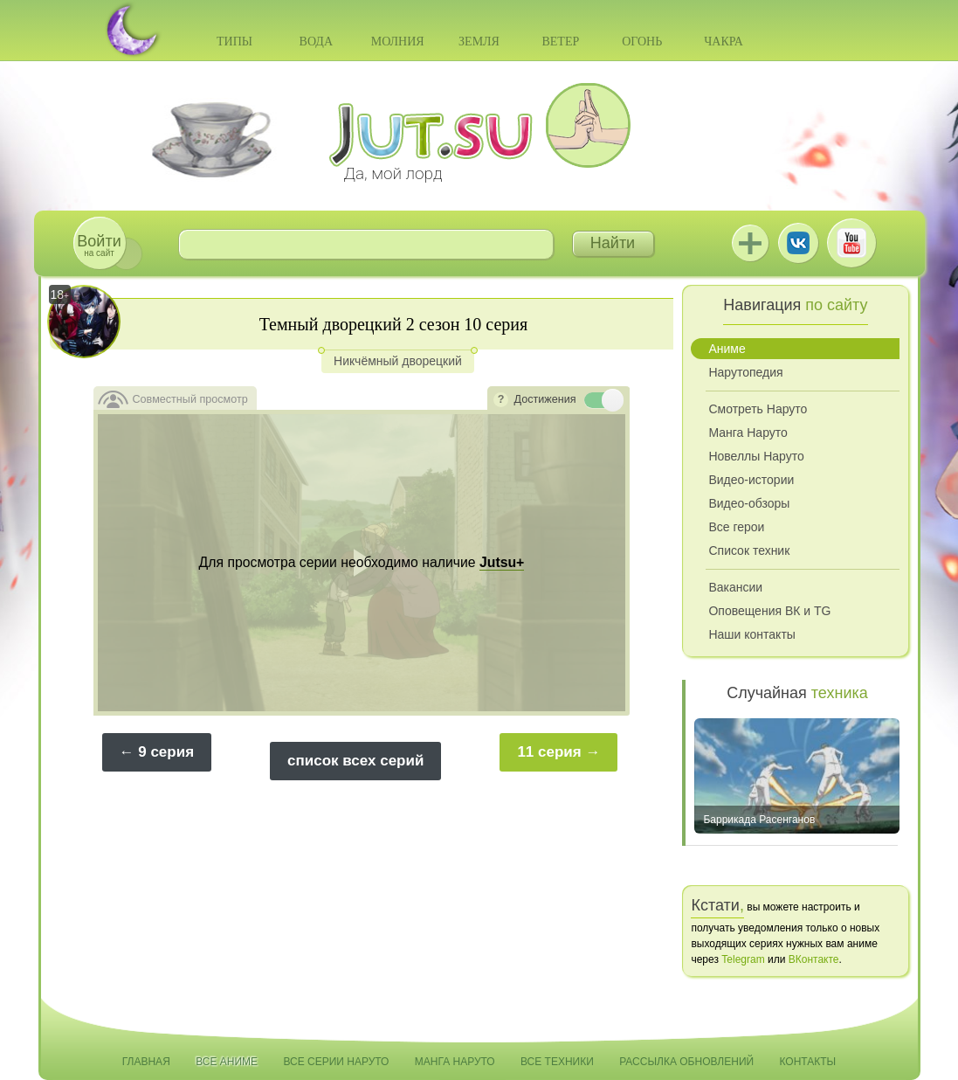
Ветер (560, 41)
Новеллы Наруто (755, 456)
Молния (397, 41)
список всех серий (355, 760)
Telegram (742, 959)
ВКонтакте (798, 243)
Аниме (726, 349)
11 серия (549, 752)
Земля (479, 41)
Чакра (723, 41)
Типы (234, 41)
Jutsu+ (750, 243)
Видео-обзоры (748, 503)
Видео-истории (751, 480)
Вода (316, 41)
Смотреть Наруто (757, 409)
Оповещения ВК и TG (769, 611)
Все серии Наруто (336, 1062)
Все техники (557, 1062)
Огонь (642, 41)
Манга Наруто (747, 433)
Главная (146, 1062)
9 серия (166, 752)
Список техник (748, 550)
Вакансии (735, 587)
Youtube (851, 242)
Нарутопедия (745, 372)
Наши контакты (751, 634)
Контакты (808, 1062)
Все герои (736, 527)
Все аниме (227, 1062)
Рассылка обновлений (686, 1062)
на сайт (99, 245)
